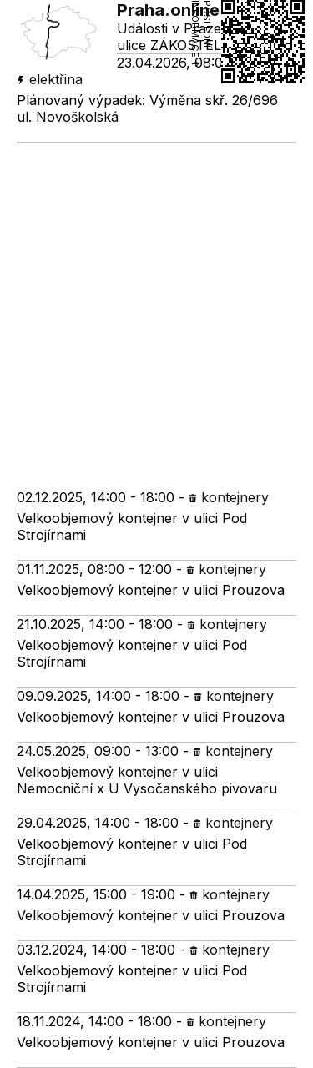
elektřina (50, 79)
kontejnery (229, 497)
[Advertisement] (156, 307)
